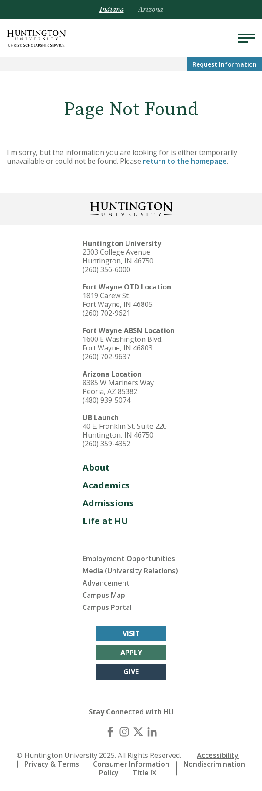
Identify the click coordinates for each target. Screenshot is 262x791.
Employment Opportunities (129, 558)
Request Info (224, 64)
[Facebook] (110, 732)
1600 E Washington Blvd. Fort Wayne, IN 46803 (123, 343)
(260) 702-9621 (106, 313)
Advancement (106, 583)
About (96, 467)
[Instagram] (124, 732)
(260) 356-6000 (106, 269)
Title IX (144, 773)
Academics (106, 485)
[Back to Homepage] (131, 208)
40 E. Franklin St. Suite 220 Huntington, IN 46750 (125, 430)
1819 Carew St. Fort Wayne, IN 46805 (118, 300)
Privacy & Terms (51, 764)
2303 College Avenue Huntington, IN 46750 (118, 256)
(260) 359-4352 (106, 443)
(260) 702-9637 (106, 356)
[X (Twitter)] (138, 732)
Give (131, 672)
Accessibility (218, 755)
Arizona (150, 9)
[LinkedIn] (152, 732)
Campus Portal (107, 607)
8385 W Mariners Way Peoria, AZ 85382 (118, 387)
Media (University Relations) (130, 571)
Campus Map (104, 595)
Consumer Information (131, 764)
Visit (131, 633)
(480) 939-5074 (106, 400)
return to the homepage (185, 161)
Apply (131, 652)
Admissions (108, 503)
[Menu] (246, 38)
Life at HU (105, 521)
